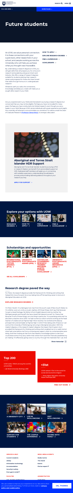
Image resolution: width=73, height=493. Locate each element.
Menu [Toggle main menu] (68, 3)
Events (40, 463)
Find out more (62, 385)
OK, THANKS (62, 486)
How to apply (48, 52)
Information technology (14, 463)
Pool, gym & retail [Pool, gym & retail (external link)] (12, 472)
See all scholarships (16, 276)
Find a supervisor (49, 59)
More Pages (47, 9)
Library (8, 461)
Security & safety (12, 469)
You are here (6, 9)
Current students (12, 458)
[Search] (58, 3)
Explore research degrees (53, 55)
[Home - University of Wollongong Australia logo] (9, 3)
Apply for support (22, 182)
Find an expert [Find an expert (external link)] (42, 466)
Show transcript (57, 341)
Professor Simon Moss (30, 112)
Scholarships (48, 62)
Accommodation (12, 466)
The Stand (41, 461)
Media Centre (42, 458)
